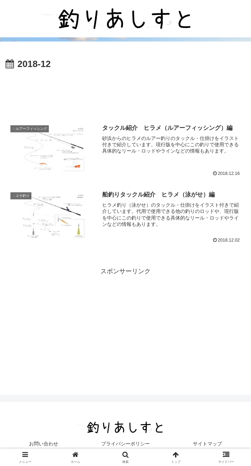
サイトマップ (207, 443)
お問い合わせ (43, 443)
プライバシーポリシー (125, 443)
